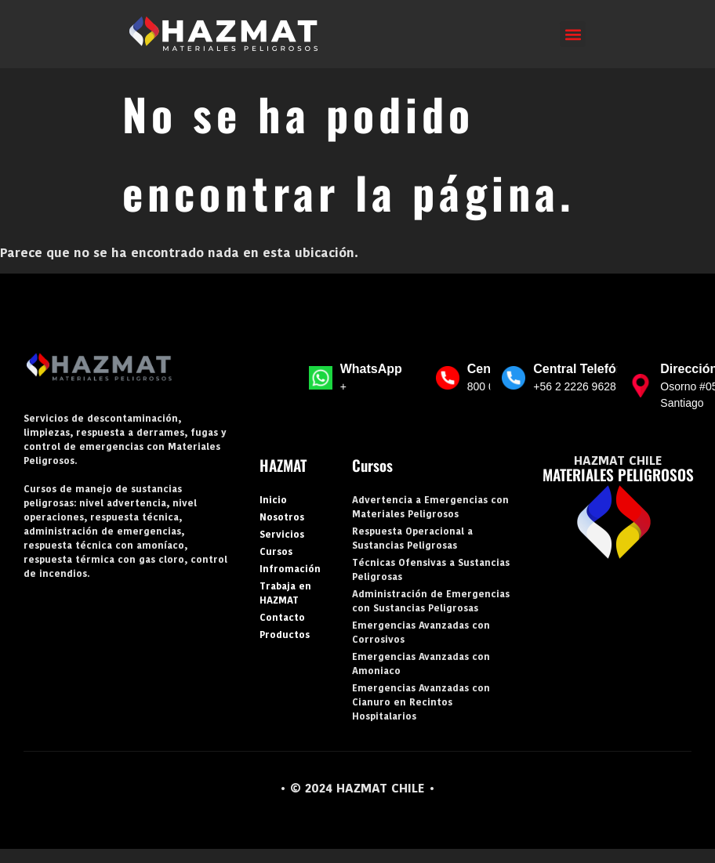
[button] (573, 34)
